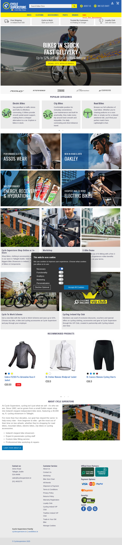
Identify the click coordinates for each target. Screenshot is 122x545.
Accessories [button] (53, 15)
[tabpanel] (20, 114)
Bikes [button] (29, 15)
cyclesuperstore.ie (19, 531)
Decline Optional (42, 287)
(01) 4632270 (17, 481)
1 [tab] (59, 130)
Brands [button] (75, 15)
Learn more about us (12, 448)
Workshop (47, 476)
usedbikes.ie (33, 531)
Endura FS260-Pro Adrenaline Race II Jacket (20, 378)
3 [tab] (68, 397)
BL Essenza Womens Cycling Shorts (101, 376)
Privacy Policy (48, 493)
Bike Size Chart (49, 479)
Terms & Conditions (50, 489)
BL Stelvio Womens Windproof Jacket (61, 376)
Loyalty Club (47, 503)
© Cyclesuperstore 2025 (21, 541)
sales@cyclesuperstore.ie (21, 478)
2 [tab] (63, 130)
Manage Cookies (49, 526)
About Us (85, 6)
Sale (92, 15)
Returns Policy (48, 496)
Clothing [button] (39, 15)
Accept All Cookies (76, 287)
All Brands (47, 483)
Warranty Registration (51, 500)
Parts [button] (65, 15)
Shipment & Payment (51, 486)
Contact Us (47, 472)
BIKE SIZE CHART (101, 6)
